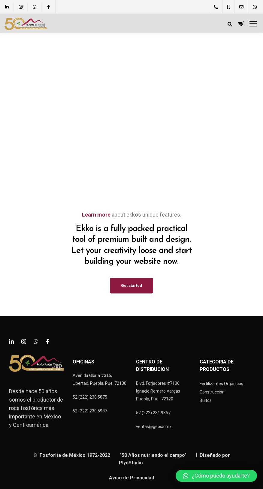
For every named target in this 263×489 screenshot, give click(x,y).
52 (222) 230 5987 (90, 411)
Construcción (212, 392)
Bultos (206, 400)
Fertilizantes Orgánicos (221, 383)
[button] (216, 476)
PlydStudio (131, 463)
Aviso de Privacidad (131, 478)
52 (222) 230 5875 (90, 397)
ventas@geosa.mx (153, 426)
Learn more (96, 214)
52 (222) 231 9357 (153, 412)
